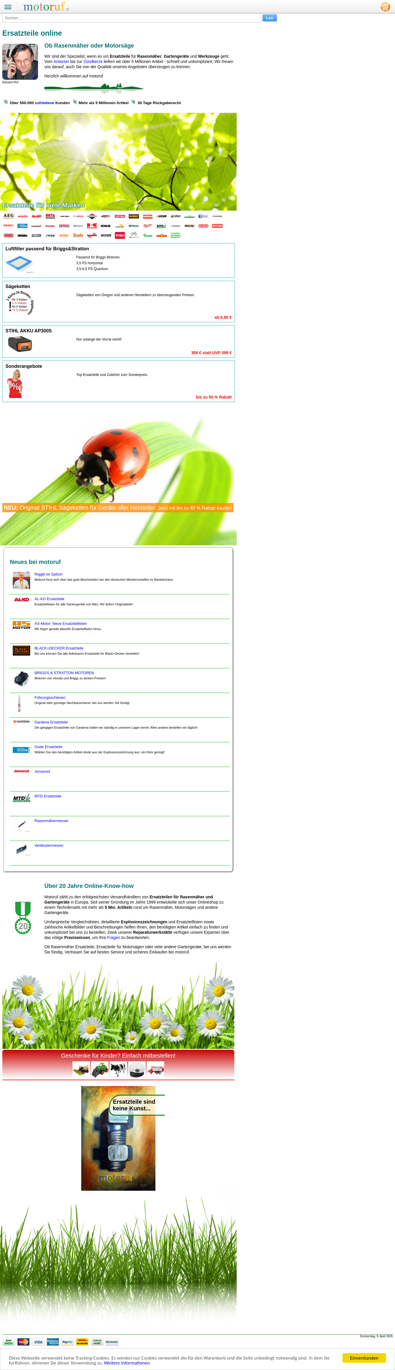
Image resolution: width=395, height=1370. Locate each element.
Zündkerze (93, 61)
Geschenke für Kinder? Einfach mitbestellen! (118, 1055)
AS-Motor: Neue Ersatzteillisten (56, 632)
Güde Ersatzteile (88, 755)
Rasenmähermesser (39, 829)
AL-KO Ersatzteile (72, 607)
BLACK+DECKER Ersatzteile (75, 657)
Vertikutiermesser (37, 854)
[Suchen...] (131, 18)
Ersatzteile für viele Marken (43, 205)
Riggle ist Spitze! (92, 583)
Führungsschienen (70, 706)
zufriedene (44, 103)
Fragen (113, 937)
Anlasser (61, 61)
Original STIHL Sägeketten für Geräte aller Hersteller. (118, 507)
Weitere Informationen (127, 1363)
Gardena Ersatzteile (104, 731)
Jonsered (30, 780)
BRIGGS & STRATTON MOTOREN (58, 681)
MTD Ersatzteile (36, 805)
